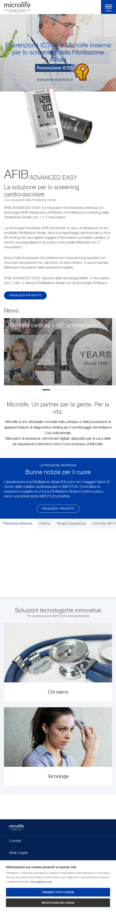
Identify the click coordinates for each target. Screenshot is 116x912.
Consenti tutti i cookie (58, 892)
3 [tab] (62, 389)
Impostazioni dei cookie (58, 902)
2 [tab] (54, 389)
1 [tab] (46, 389)
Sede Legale (18, 853)
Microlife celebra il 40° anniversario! (53, 326)
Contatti (15, 841)
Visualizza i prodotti (58, 508)
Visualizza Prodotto (25, 295)
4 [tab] (70, 389)
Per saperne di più (41, 881)
